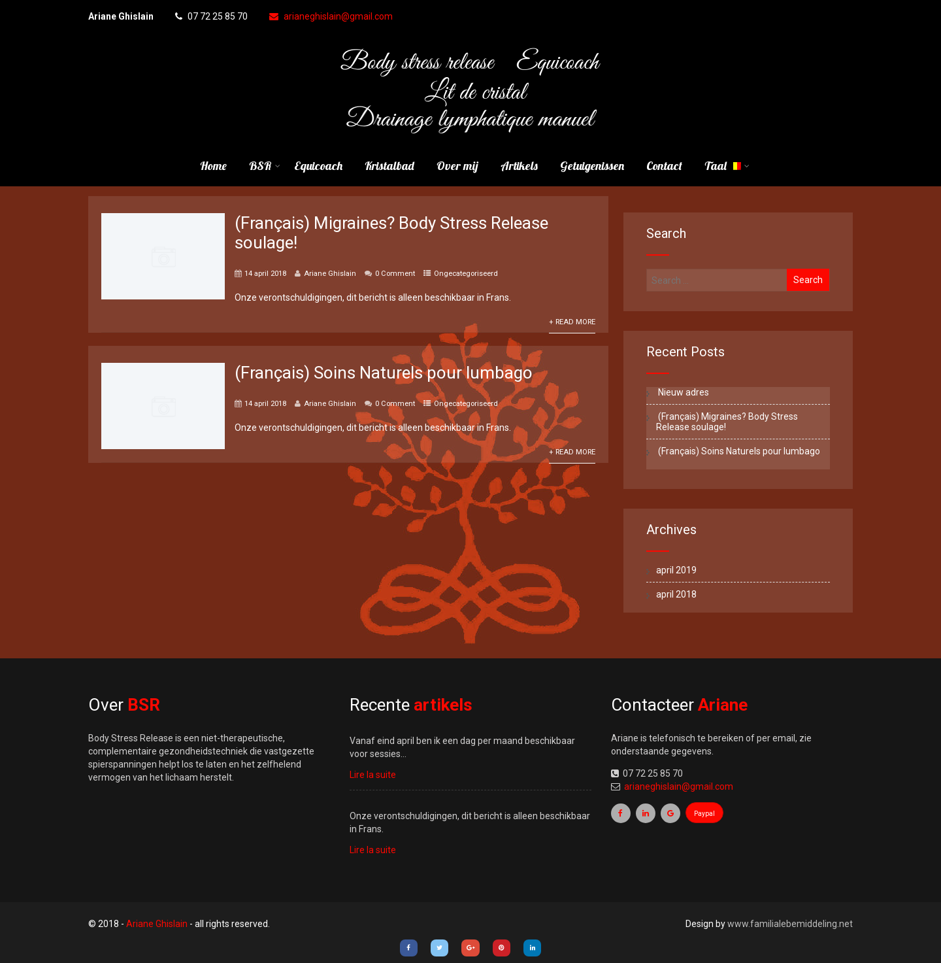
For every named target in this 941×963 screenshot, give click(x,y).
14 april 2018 (265, 273)
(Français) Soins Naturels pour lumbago (384, 372)
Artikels (519, 165)
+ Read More (572, 322)
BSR (264, 165)
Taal (727, 165)
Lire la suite (373, 774)
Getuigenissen (592, 165)
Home (213, 165)
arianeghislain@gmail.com (331, 16)
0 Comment (395, 273)
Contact (664, 165)
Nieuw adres (682, 392)
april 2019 (676, 570)
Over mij (457, 165)
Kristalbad (389, 165)
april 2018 (676, 594)
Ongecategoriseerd (466, 273)
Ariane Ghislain (330, 273)
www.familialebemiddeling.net (790, 924)
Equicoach (318, 165)
